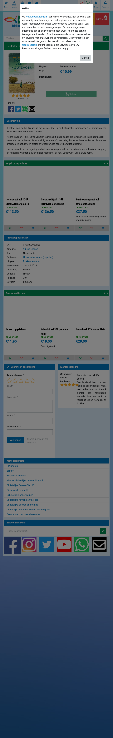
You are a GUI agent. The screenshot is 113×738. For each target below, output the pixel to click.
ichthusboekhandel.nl (37, 16)
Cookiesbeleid (29, 44)
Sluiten (85, 57)
